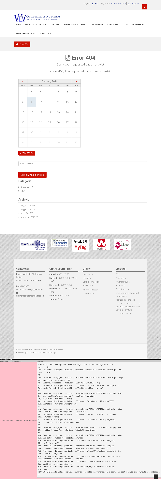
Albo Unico (121, 278)
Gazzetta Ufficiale (124, 313)
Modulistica (88, 274)
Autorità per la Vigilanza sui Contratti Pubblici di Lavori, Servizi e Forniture (128, 306)
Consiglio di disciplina (75, 25)
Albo (125, 25)
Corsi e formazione (25, 33)
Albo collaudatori (90, 289)
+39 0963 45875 (118, 3)
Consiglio (55, 25)
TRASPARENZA (96, 25)
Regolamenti (113, 25)
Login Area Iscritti (32, 174)
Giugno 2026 (26, 205)
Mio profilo (134, 3)
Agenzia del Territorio (125, 299)
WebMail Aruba (123, 281)
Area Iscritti (88, 285)
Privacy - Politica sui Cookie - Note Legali (41, 352)
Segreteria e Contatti (36, 25)
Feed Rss (20, 352)
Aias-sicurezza (122, 289)
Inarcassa (120, 285)
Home (18, 25)
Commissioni (138, 25)
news (23, 190)
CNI (117, 274)
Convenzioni (45, 33)
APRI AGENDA (26, 153)
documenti (26, 187)
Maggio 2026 (26, 209)
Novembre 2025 (28, 217)
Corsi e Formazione (91, 281)
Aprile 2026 (26, 213)
